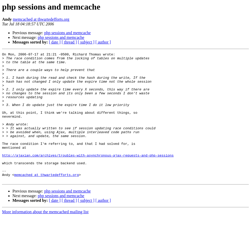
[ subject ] (86, 42)
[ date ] (55, 42)
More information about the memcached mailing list (45, 237)
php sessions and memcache (67, 33)
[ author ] (103, 42)
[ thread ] (69, 42)
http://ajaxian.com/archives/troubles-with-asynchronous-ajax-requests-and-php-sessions (88, 176)
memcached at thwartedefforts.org (41, 19)
